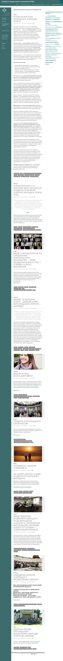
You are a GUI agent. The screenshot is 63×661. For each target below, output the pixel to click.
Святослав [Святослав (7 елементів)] (47, 27)
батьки (15, 347)
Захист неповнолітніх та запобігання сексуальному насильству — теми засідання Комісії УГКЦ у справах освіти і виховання (27, 260)
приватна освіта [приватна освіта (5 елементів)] (48, 50)
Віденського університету (33, 384)
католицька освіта (18, 228)
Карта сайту (4, 21)
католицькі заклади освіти (29, 228)
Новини (15, 14)
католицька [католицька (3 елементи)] (47, 38)
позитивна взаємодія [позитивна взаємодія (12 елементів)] (51, 49)
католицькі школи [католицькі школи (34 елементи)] (52, 42)
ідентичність (32, 347)
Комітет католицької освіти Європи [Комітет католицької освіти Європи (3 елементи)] (51, 25)
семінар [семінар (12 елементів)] (58, 53)
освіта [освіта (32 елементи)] (57, 44)
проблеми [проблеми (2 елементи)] (53, 50)
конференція (16, 350)
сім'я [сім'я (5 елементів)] (61, 53)
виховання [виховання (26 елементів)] (48, 29)
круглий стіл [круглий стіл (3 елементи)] (53, 44)
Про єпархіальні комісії (24, 4)
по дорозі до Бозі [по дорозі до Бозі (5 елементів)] (52, 47)
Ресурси (47, 4)
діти (21, 173)
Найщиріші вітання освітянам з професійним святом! (25, 577)
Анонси (3, 45)
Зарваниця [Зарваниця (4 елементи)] (58, 17)
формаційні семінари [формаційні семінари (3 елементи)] (49, 58)
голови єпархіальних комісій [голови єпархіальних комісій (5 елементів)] (51, 30)
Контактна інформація (4, 18)
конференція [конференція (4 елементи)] (47, 44)
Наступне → (33, 654)
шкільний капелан (34, 176)
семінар (15, 551)
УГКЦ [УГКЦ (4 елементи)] (51, 27)
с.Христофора (24, 197)
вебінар (15, 394)
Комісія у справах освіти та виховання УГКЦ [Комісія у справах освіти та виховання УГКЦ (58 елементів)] (53, 21)
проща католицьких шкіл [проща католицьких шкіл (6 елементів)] (51, 51)
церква (37, 350)
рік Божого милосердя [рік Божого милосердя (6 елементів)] (50, 53)
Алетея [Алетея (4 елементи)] (46, 16)
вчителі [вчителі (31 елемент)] (55, 29)
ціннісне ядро (17, 176)
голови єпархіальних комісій (20, 548)
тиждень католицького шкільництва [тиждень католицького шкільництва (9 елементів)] (51, 55)
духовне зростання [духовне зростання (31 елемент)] (52, 34)
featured (16, 491)
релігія (26, 350)
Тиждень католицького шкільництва (26, 422)
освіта (22, 350)
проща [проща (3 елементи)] (57, 50)
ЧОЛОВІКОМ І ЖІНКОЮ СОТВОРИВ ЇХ (24, 467)
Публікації (15, 183)
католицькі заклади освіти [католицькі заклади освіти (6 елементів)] (51, 40)
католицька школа (23, 394)
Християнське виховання (56, 4)
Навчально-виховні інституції (37, 4)
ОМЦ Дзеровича (36, 396)
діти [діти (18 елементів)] (60, 34)
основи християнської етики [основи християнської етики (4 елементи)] (56, 46)
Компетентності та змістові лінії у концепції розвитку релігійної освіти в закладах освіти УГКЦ (27, 190)
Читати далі (21, 222)
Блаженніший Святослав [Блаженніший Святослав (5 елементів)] (50, 17)
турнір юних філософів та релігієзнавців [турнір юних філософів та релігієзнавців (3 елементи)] (52, 57)
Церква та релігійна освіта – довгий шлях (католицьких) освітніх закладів (26, 302)
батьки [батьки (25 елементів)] (59, 27)
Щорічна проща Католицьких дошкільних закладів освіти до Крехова (25, 632)
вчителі (26, 347)
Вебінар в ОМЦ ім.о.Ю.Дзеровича (23, 374)
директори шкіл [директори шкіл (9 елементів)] (49, 32)
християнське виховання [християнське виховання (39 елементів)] (50, 61)
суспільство (32, 350)
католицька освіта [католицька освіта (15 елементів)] (55, 38)
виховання (16, 173)
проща (34, 648)
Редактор (24, 23)
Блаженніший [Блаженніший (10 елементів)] (52, 16)
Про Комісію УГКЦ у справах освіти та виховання (5, 24)
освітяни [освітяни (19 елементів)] (48, 46)
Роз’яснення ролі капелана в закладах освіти (25, 18)
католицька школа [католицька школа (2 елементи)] (48, 39)
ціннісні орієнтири (25, 176)
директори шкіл (31, 548)
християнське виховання (24, 397)
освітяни (39, 604)
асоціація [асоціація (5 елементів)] (55, 27)
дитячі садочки (17, 288)
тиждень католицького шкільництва (21, 442)
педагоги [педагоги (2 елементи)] (46, 47)
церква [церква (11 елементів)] (47, 64)
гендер (31, 491)
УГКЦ (32, 442)
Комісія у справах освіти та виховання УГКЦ (18, 1)
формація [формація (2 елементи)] (54, 58)
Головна (17, 4)
